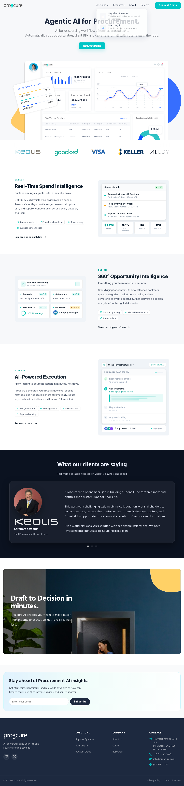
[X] (14, 757)
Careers (145, 5)
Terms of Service (173, 781)
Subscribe (80, 701)
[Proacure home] (12, 5)
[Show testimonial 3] (96, 546)
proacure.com (160, 764)
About (132, 5)
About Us (117, 740)
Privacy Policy (154, 781)
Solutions (102, 5)
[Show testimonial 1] (88, 546)
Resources (118, 5)
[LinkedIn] (6, 757)
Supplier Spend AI (85, 740)
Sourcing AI (82, 746)
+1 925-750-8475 (162, 755)
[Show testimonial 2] (92, 546)
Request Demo (168, 5)
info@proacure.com (164, 759)
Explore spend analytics (30, 242)
